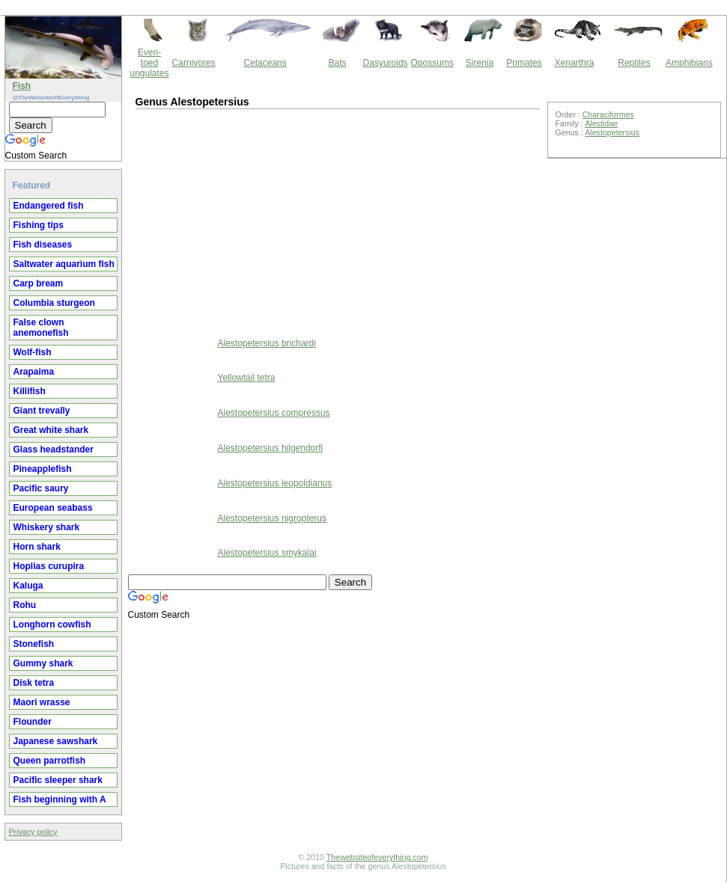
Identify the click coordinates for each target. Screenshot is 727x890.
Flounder (32, 721)
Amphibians (689, 63)
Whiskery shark (46, 527)
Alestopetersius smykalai (267, 552)
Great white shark (51, 430)
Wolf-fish (32, 352)
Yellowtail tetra (247, 377)
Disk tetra (34, 683)
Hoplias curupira (49, 566)
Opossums (432, 63)
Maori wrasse (41, 702)
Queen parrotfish (49, 760)
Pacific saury (41, 488)
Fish (22, 86)
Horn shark (37, 546)
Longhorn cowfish (52, 624)
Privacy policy (33, 831)
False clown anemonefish (41, 327)
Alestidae (601, 123)
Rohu (25, 605)
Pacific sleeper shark (58, 780)
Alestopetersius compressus (274, 413)
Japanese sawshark (55, 741)
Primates (523, 63)
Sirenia (479, 63)
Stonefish (34, 644)
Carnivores (194, 63)
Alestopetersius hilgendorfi (270, 448)
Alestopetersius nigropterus (272, 518)
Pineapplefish (42, 469)
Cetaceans (264, 63)
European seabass (53, 508)
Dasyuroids (385, 63)
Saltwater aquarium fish (64, 264)
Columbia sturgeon (54, 303)
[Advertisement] (259, 221)
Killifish (29, 391)
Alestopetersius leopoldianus (275, 483)
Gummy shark (43, 663)
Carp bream (38, 283)
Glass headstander (53, 449)
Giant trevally (41, 410)
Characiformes (608, 114)
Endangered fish (48, 205)
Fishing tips (38, 225)
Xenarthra (574, 63)
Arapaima (34, 371)
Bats (338, 63)
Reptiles (634, 63)
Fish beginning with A (59, 799)
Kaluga (28, 585)
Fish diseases (43, 244)
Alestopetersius (612, 132)
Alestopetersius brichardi (267, 343)
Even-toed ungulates (149, 63)
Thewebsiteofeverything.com (377, 857)
